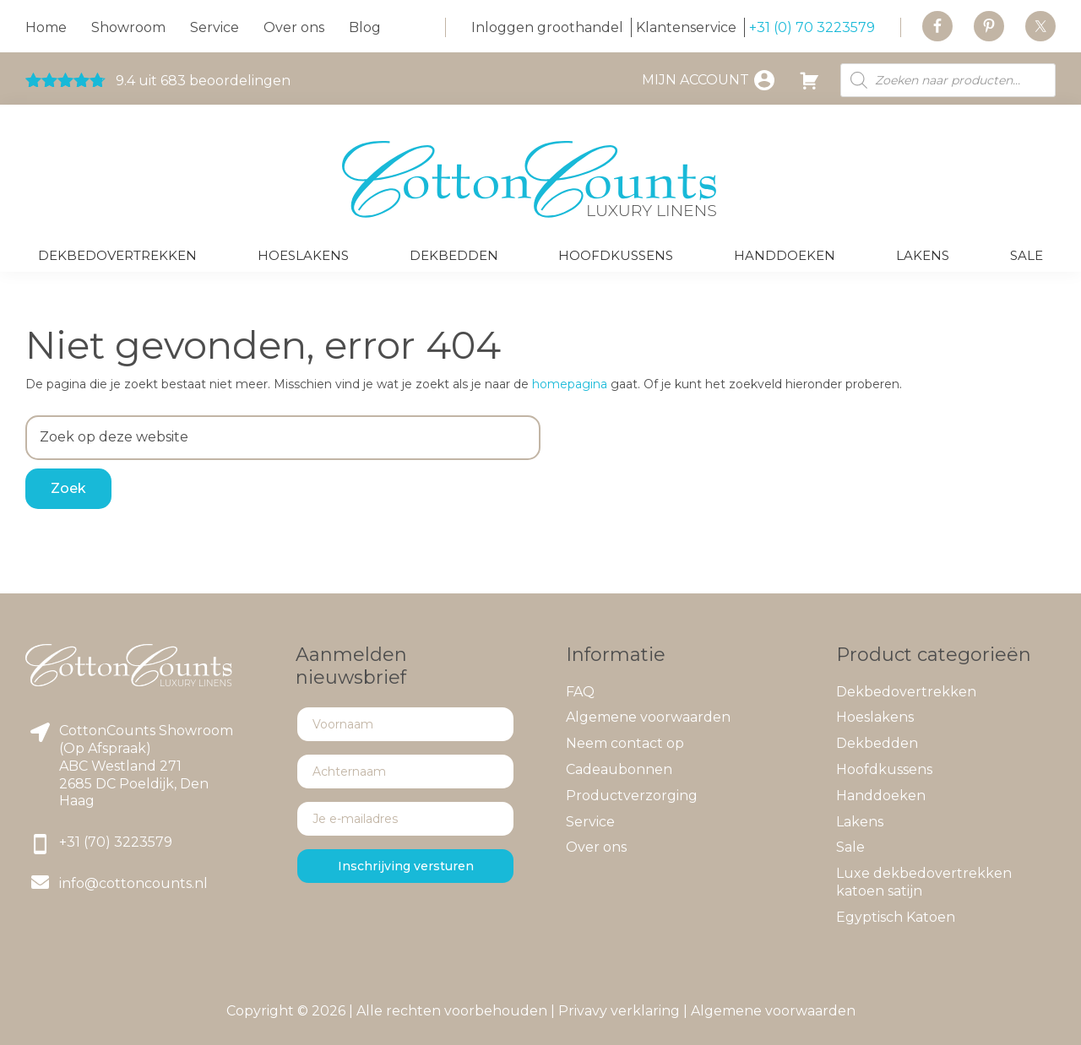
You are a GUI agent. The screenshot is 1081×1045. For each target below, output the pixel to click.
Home (46, 27)
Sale (850, 847)
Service (214, 27)
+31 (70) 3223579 (115, 842)
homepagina (569, 384)
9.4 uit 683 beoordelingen (158, 81)
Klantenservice (686, 27)
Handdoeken (881, 796)
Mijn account (695, 80)
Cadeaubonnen (619, 769)
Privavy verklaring (619, 1011)
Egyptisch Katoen (895, 917)
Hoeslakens (875, 717)
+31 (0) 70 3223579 (812, 27)
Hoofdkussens (884, 769)
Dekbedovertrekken (906, 692)
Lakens (859, 822)
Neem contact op (625, 743)
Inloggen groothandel (547, 27)
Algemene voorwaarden (648, 717)
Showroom (128, 27)
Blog (365, 27)
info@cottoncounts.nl (133, 883)
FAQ (580, 692)
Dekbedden (877, 743)
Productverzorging (632, 796)
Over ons (293, 27)
